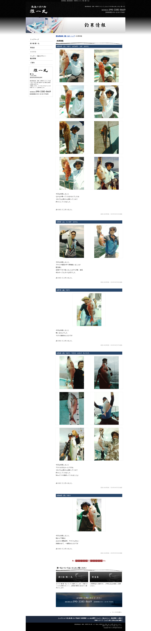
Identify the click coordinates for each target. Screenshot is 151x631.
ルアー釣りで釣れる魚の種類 (113, 620)
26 (79, 561)
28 (84, 561)
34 (99, 561)
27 (81, 561)
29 (86, 561)
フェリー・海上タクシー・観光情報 (106, 618)
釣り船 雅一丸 (71, 618)
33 (96, 561)
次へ (104, 560)
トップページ (61, 618)
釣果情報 (83, 618)
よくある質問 (91, 618)
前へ (73, 560)
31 (91, 561)
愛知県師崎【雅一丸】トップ (65, 36)
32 (94, 561)
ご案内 (119, 618)
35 (101, 561)
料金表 (78, 618)
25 (76, 561)
